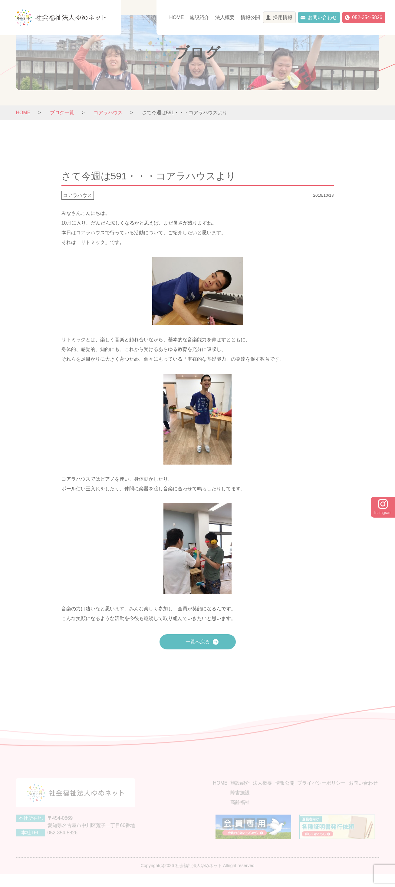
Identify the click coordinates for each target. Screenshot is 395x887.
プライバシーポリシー (321, 792)
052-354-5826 (367, 17)
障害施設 (240, 802)
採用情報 (282, 17)
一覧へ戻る (198, 641)
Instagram (383, 507)
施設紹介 (199, 17)
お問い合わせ (322, 17)
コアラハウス (77, 195)
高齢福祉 (240, 812)
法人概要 (225, 17)
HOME (176, 17)
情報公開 (250, 17)
